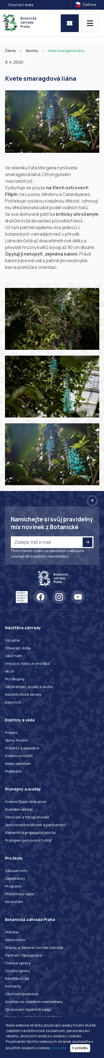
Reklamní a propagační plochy (30, 832)
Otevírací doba (20, 4)
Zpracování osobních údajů (28, 1009)
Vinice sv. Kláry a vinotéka (27, 663)
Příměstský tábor (19, 893)
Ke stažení (14, 901)
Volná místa (15, 939)
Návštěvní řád (17, 978)
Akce (9, 671)
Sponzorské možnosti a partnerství (35, 824)
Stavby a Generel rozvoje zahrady (34, 947)
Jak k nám (13, 655)
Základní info (16, 870)
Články (10, 50)
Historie (12, 932)
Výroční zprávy (17, 970)
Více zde (59, 1047)
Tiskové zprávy (18, 962)
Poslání (11, 732)
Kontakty (13, 986)
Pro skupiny (15, 678)
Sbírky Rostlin (16, 740)
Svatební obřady (19, 809)
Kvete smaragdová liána (66, 50)
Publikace (13, 771)
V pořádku (80, 1048)
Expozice (13, 702)
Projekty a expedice (22, 747)
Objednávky (15, 878)
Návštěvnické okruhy (23, 694)
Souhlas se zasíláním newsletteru (34, 1001)
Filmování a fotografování (27, 817)
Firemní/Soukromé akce (25, 801)
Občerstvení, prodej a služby (29, 686)
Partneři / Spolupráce (23, 955)
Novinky (32, 50)
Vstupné (12, 640)
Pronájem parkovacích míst (28, 840)
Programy (13, 886)
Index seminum (18, 763)
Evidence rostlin (19, 755)
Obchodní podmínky (22, 993)
